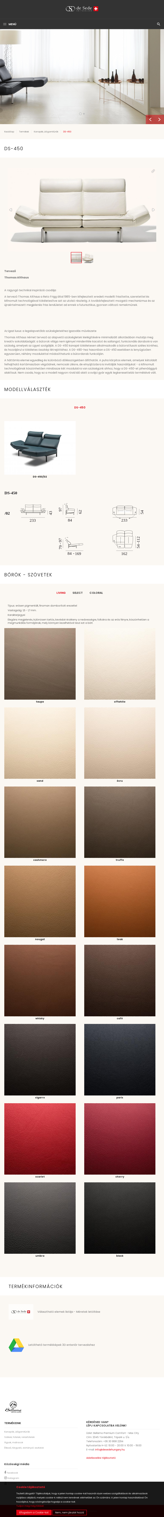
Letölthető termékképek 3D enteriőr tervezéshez (61, 1345)
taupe (40, 701)
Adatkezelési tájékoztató (101, 1458)
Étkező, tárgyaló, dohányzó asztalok (24, 1447)
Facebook (11, 1472)
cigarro (40, 1097)
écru (120, 781)
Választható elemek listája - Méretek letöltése (68, 1312)
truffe (120, 860)
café (120, 1018)
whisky (39, 1018)
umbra (39, 1256)
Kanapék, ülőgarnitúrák (46, 131)
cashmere (40, 860)
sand (40, 781)
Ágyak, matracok (13, 1442)
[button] (153, 171)
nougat (40, 939)
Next (159, 119)
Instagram (11, 1478)
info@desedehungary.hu (110, 1449)
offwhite (119, 701)
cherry (119, 1176)
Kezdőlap (9, 131)
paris (119, 1097)
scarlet (40, 1176)
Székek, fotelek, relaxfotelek (19, 1437)
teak (120, 939)
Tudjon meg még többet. (30, 1506)
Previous (150, 119)
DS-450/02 (40, 476)
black (119, 1256)
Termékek (24, 131)
